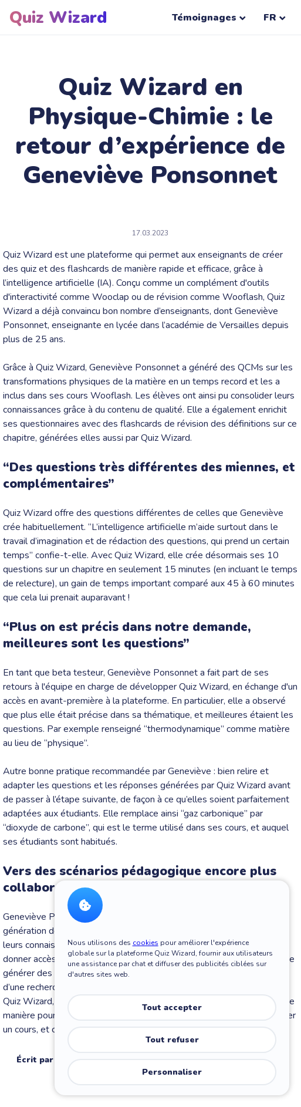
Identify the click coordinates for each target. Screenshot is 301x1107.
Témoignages (209, 17)
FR (274, 17)
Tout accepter (172, 1007)
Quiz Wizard (58, 17)
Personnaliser (172, 1072)
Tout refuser (172, 1039)
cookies (145, 942)
